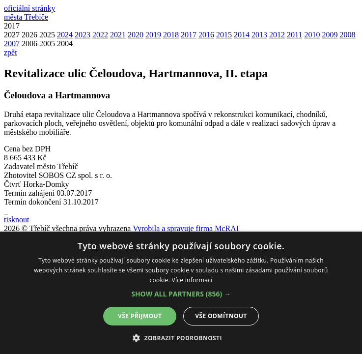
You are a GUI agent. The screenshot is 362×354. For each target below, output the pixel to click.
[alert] (181, 293)
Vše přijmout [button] (140, 316)
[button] (181, 293)
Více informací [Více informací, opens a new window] (191, 280)
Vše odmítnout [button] (221, 316)
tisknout (16, 219)
